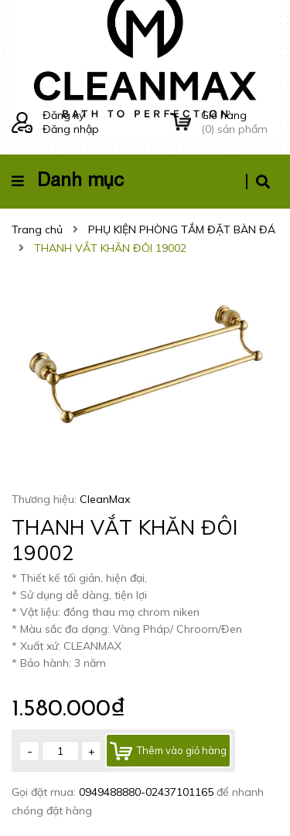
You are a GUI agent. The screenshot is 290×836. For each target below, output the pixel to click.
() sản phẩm (239, 122)
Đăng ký (63, 115)
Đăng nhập (71, 129)
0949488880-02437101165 (148, 792)
